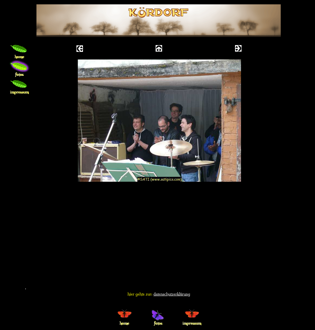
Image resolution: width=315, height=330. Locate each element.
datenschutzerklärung (171, 294)
